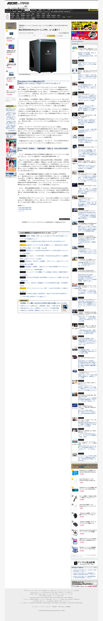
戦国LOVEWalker (79, 602)
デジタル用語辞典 (49, 601)
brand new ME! (60, 595)
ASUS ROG (23, 15)
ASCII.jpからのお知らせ (77, 567)
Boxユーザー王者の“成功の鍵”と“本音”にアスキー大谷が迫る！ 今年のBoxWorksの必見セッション (87, 413)
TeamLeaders (39, 11)
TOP (25, 590)
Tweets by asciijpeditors (77, 41)
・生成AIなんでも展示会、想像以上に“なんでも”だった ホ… (11, 123)
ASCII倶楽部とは (12, 130)
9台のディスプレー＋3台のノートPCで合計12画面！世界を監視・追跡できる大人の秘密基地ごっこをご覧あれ (87, 122)
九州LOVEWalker (62, 602)
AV (52, 9)
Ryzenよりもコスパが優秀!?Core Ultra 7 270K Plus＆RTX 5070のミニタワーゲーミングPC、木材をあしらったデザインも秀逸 (87, 98)
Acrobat (17, 17)
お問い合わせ (61, 606)
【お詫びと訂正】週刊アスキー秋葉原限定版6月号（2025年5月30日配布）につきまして (84, 577)
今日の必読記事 (36, 601)
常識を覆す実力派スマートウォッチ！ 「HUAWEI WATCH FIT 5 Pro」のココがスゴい (87, 264)
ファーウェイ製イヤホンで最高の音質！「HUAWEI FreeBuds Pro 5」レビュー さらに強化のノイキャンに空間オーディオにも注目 (87, 179)
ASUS (43, 13)
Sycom (28, 13)
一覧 (45, 35)
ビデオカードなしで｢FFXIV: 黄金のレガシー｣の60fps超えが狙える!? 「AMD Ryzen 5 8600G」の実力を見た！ (87, 458)
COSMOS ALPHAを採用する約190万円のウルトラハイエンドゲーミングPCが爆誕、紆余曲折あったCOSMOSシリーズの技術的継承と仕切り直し (87, 215)
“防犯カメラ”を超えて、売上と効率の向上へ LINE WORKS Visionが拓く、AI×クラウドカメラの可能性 (87, 77)
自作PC (49, 9)
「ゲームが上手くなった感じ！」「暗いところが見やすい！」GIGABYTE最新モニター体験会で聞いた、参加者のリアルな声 (87, 108)
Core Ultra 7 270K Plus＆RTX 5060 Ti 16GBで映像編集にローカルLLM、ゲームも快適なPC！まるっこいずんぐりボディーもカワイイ (87, 304)
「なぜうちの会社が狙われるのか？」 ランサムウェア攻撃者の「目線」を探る (87, 435)
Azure (28, 17)
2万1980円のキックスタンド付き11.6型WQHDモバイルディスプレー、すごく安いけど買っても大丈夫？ (87, 252)
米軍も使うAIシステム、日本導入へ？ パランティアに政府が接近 (39, 308)
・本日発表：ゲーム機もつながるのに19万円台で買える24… (11, 109)
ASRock (38, 15)
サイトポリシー (35, 606)
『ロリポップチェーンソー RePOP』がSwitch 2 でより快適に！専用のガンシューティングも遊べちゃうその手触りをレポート (87, 388)
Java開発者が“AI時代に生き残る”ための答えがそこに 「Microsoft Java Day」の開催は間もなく (87, 241)
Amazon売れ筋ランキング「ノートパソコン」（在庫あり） (10, 25)
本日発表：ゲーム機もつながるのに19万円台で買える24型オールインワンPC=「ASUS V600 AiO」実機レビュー (53, 303)
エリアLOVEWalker (31, 602)
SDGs (52, 11)
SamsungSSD (32, 15)
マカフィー (12, 18)
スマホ (59, 9)
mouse (17, 13)
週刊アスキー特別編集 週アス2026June (11, 136)
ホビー (44, 9)
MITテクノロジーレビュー (64, 601)
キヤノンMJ (17, 18)
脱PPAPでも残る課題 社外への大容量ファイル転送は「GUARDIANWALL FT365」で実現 (87, 55)
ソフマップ (28, 18)
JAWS (12, 17)
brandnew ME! (33, 19)
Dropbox (51, 597)
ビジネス (17, 9)
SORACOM (46, 597)
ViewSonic (53, 15)
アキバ (56, 9)
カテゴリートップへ (64, 219)
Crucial (43, 15)
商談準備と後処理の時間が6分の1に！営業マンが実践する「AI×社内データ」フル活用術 (87, 424)
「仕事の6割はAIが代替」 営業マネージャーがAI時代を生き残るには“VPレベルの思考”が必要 (87, 332)
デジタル (23, 3)
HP (48, 13)
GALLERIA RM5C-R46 (25, 209)
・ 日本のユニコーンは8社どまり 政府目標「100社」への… (11, 114)
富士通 (12, 13)
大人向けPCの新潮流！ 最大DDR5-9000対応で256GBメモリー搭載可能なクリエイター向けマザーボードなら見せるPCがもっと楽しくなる (87, 341)
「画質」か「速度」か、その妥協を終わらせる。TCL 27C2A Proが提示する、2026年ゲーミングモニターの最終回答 (87, 191)
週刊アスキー (32, 11)
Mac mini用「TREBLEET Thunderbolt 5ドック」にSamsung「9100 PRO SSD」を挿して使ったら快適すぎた (87, 140)
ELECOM (13, 15)
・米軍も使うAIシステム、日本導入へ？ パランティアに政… (10, 118)
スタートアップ (65, 9)
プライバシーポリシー (46, 606)
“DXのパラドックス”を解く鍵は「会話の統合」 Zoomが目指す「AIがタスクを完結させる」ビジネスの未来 (87, 319)
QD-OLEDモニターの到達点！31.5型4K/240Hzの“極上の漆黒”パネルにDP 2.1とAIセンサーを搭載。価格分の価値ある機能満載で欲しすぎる (87, 364)
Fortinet (53, 17)
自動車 (40, 9)
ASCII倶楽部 (93, 10)
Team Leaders (49, 599)
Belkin (58, 15)
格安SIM (14, 11)
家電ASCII (20, 11)
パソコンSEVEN (33, 13)
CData (43, 17)
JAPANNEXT (23, 18)
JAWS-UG (36, 594)
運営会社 (55, 606)
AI (10, 9)
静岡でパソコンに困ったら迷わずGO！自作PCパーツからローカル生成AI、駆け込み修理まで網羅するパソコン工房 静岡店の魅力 (87, 229)
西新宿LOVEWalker (47, 602)
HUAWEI (48, 15)
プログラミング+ (46, 11)
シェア (34, 35)
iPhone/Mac (34, 9)
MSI (38, 13)
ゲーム (71, 9)
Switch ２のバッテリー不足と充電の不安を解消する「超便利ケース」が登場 (87, 376)
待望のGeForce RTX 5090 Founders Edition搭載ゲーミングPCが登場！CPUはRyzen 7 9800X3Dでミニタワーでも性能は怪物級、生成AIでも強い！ (87, 278)
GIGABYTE (28, 15)
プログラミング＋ (56, 599)
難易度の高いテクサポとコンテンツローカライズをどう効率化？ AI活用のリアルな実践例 (87, 167)
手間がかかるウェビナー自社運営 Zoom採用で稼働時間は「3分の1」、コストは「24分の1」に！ (88, 399)
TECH (22, 9)
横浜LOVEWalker (39, 602)
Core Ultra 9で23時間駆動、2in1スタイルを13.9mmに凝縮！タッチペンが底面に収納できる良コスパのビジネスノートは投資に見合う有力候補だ (87, 153)
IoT (13, 9)
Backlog (48, 17)
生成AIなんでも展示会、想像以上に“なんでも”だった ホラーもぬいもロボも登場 (44, 310)
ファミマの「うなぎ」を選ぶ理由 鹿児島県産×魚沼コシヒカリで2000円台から (88, 131)
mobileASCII (56, 601)
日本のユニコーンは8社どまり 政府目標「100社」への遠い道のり (40, 305)
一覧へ (95, 567)
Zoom (64, 17)
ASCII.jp (12, 3)
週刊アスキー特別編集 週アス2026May (11, 155)
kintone (22, 17)
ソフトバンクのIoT (69, 17)
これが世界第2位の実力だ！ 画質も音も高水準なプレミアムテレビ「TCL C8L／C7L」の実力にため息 (87, 87)
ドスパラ (21, 211)
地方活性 (56, 11)
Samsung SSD (33, 597)
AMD (18, 15)
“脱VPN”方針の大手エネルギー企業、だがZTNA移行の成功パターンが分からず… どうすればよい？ (87, 448)
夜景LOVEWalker (55, 602)
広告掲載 (68, 606)
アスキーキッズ (8, 11)
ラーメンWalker (23, 602)
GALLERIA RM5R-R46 (25, 207)
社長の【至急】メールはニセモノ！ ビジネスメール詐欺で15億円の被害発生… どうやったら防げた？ (87, 292)
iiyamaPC (23, 13)
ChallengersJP (67, 11)
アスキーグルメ (26, 11)
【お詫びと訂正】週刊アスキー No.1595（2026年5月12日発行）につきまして (85, 570)
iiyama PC (49, 592)
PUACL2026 (60, 11)
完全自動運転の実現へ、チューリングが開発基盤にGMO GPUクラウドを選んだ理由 (87, 351)
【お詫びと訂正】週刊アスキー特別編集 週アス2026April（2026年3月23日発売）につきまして (84, 574)
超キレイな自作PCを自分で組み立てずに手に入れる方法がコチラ (45, 241)
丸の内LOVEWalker (71, 602)
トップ (7, 9)
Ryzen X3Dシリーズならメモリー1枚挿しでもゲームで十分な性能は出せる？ (87, 64)
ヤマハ (58, 17)
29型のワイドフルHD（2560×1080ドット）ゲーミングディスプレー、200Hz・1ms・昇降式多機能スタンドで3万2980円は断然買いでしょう (87, 203)
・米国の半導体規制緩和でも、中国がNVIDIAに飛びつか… (11, 127)
